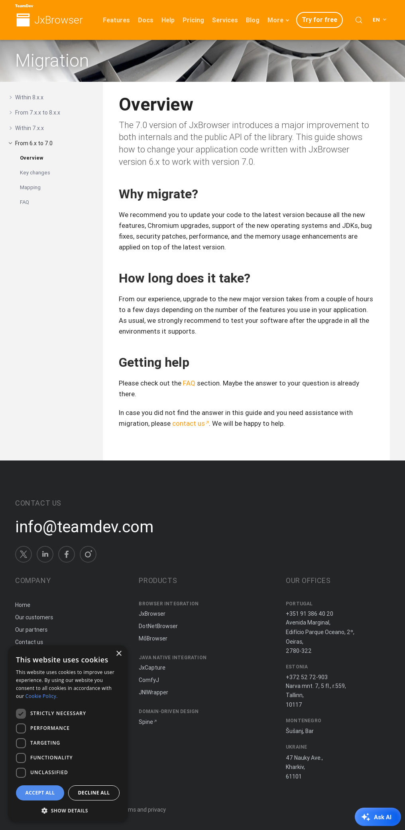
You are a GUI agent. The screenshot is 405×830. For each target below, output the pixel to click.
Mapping (30, 187)
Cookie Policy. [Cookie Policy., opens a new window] (42, 696)
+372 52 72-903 (307, 677)
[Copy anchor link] (206, 194)
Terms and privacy (142, 809)
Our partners (31, 629)
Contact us (29, 642)
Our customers (34, 617)
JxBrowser (58, 20)
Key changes (35, 172)
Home (22, 605)
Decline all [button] (94, 792)
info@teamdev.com (84, 526)
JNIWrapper (153, 692)
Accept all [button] (40, 792)
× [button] (119, 654)
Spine (146, 721)
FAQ (24, 202)
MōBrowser (153, 638)
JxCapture (152, 667)
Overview (31, 157)
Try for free (319, 20)
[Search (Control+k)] (359, 20)
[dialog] (68, 733)
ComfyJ (149, 680)
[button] (68, 810)
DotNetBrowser (158, 626)
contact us (188, 423)
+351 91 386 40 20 (309, 613)
